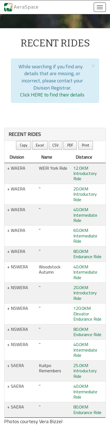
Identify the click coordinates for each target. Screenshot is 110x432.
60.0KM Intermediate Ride (85, 235)
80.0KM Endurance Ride (87, 254)
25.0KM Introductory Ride (85, 370)
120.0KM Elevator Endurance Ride (87, 313)
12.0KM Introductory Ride (85, 173)
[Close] (93, 65)
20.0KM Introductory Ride (85, 194)
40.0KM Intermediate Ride (85, 215)
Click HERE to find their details (52, 94)
